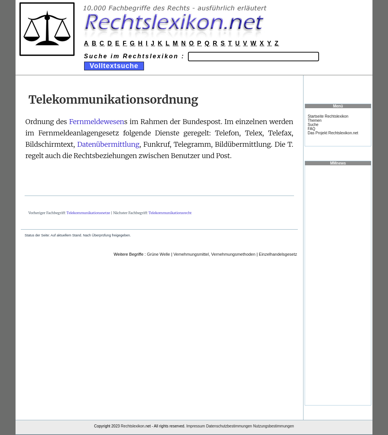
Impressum (195, 426)
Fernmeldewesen (96, 121)
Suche (313, 125)
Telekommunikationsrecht (170, 213)
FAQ (311, 129)
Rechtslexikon (132, 426)
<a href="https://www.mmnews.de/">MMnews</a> (338, 284)
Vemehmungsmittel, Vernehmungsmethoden (214, 254)
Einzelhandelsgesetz (278, 254)
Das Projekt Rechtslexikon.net (333, 133)
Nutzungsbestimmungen (273, 426)
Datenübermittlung (108, 144)
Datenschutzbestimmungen (229, 426)
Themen (315, 120)
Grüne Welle (158, 254)
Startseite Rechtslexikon (328, 116)
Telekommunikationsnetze (88, 213)
